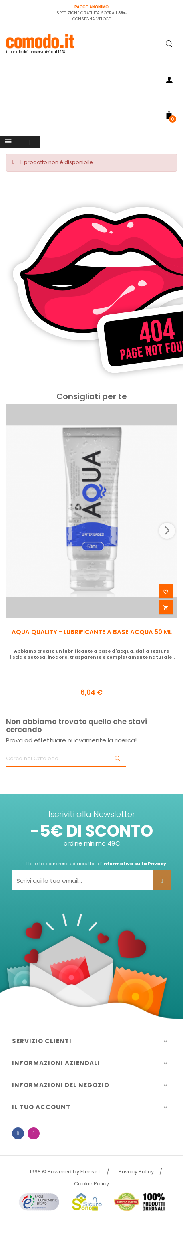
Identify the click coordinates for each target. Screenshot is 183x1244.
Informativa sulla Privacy (134, 863)
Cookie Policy (91, 1183)
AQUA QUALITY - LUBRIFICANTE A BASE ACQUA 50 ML (92, 632)
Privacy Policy (136, 1171)
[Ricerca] (66, 759)
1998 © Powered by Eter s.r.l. (65, 1171)
